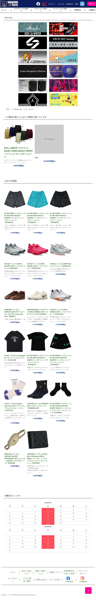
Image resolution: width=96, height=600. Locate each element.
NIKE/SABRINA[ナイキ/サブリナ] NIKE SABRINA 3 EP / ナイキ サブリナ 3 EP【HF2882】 (37, 312)
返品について (55, 572)
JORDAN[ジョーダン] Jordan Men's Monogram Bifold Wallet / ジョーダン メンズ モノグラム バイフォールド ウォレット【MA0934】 (37, 458)
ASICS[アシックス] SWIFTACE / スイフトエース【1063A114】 (60, 265)
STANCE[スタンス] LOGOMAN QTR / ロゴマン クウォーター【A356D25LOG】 (37, 406)
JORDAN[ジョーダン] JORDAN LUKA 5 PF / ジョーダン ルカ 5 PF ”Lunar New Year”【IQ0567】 (14, 313)
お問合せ (69, 4)
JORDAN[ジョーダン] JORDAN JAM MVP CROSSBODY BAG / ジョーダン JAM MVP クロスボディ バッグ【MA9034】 (14, 458)
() (91, 4)
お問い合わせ (41, 580)
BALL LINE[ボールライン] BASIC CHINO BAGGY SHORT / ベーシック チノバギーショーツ (18, 152)
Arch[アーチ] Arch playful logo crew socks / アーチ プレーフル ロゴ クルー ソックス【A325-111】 (14, 407)
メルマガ (60, 4)
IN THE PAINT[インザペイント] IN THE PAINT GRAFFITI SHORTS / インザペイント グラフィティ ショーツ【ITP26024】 (60, 360)
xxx (36, 158)
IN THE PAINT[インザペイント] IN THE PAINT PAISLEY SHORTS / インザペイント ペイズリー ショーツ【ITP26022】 (15, 218)
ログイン (52, 4)
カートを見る (55, 580)
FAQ (76, 4)
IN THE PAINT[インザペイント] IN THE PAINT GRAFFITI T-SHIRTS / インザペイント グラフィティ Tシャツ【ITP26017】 (37, 360)
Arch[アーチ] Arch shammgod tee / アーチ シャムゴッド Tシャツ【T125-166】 (14, 358)
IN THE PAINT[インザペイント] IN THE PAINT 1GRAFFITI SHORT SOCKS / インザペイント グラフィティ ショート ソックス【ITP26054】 (60, 408)
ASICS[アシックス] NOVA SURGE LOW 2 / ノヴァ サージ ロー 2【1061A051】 (14, 266)
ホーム (12, 572)
